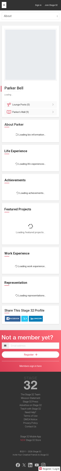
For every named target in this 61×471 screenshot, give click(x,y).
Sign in (38, 5)
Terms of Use (30, 416)
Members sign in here (31, 366)
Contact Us (30, 426)
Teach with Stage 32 (30, 408)
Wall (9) (31, 112)
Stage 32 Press (30, 401)
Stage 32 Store (33, 440)
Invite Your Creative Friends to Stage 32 (30, 455)
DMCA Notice (30, 419)
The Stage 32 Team (30, 394)
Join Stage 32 (51, 5)
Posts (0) (31, 105)
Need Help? (30, 412)
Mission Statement (30, 398)
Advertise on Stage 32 (31, 405)
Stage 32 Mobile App (30, 436)
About (8, 16)
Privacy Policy (30, 423)
